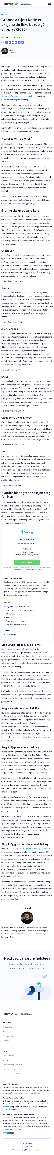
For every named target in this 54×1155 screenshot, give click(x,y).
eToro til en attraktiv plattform (35, 848)
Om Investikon (8, 1055)
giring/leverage (31, 1107)
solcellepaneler (18, 177)
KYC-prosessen (36, 691)
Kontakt (6, 1060)
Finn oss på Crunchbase (12, 1074)
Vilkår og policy (9, 1069)
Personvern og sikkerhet (12, 1065)
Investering (7, 1027)
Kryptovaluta (8, 1036)
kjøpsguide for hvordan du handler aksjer (18, 96)
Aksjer (5, 1031)
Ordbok (6, 1040)
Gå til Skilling (27, 562)
